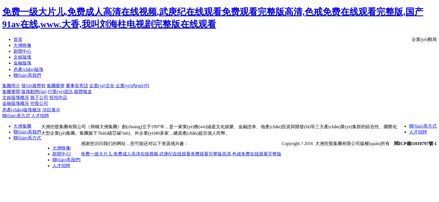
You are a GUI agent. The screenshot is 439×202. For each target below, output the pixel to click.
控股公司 (39, 103)
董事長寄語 (77, 85)
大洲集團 (22, 126)
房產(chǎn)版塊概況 (21, 109)
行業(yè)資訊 (60, 91)
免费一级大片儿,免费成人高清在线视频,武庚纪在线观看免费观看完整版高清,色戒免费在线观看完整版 (181, 154)
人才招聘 (40, 115)
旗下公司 (39, 97)
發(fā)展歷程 (33, 85)
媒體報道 (83, 91)
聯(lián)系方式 (16, 115)
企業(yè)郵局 (424, 39)
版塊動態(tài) (34, 91)
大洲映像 (61, 148)
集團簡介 (11, 85)
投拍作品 (58, 97)
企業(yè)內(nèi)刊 (132, 85)
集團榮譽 (56, 85)
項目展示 (51, 109)
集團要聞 (11, 91)
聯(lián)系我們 (27, 132)
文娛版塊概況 (15, 97)
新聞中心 (61, 154)
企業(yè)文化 (102, 85)
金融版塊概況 (15, 103)
